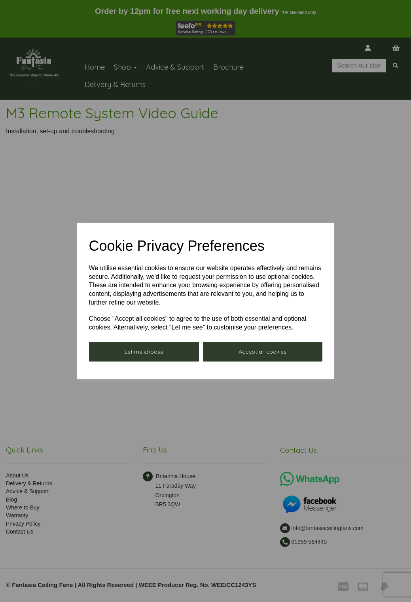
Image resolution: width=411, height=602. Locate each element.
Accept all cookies (262, 351)
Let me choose (144, 351)
